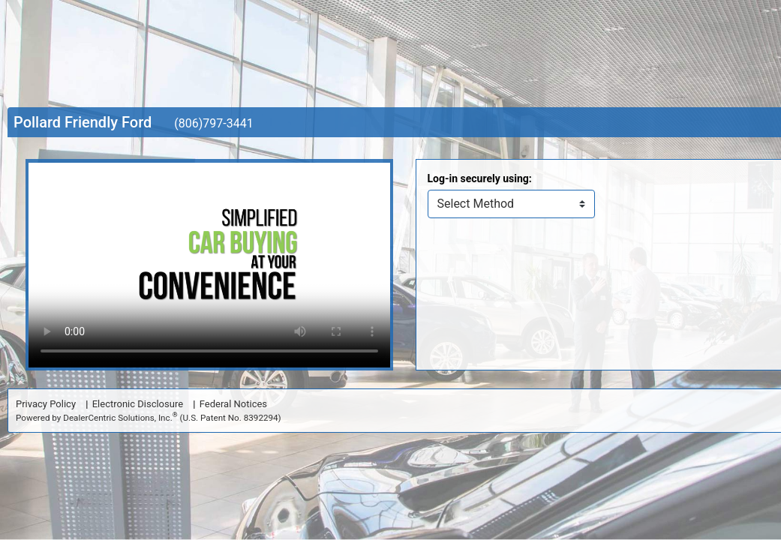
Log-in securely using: (480, 178)
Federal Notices (233, 404)
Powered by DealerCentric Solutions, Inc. (148, 417)
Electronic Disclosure (137, 404)
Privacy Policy (46, 404)
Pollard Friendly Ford (83, 122)
